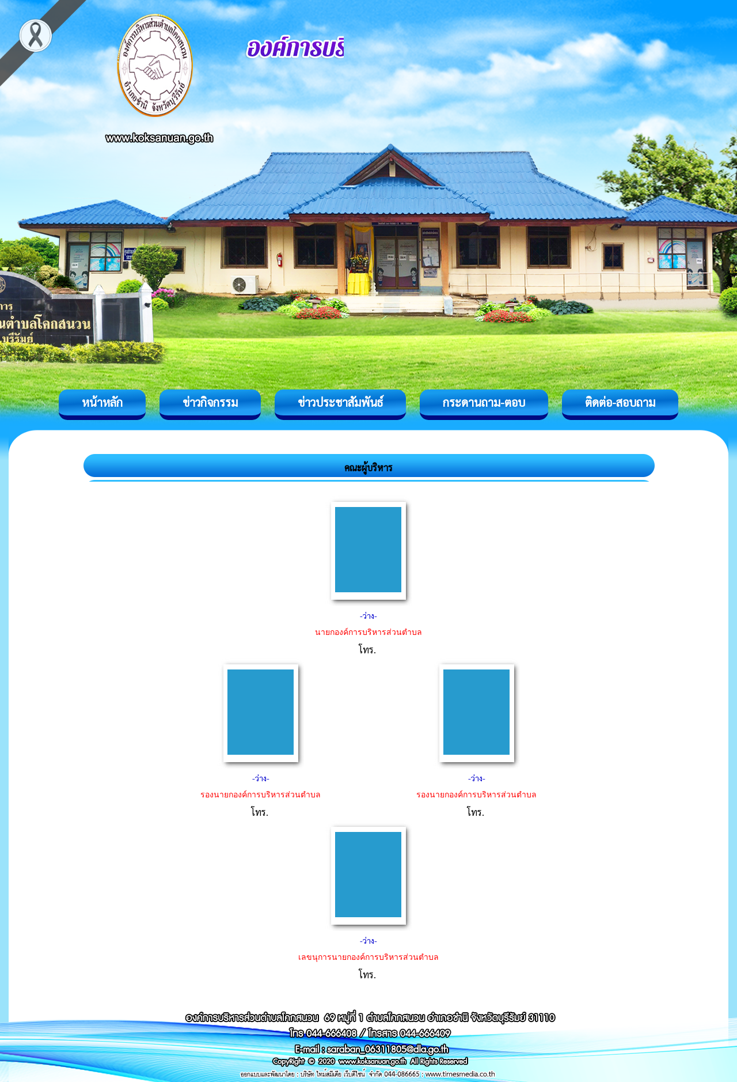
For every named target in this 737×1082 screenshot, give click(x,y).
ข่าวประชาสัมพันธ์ (340, 402)
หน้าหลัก (102, 402)
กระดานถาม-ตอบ (484, 402)
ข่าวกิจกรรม (210, 402)
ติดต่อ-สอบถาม (620, 402)
